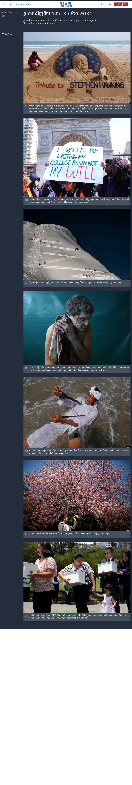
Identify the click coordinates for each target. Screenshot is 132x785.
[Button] (7, 34)
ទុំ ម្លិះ (3, 16)
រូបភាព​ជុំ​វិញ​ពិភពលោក (24, 4)
